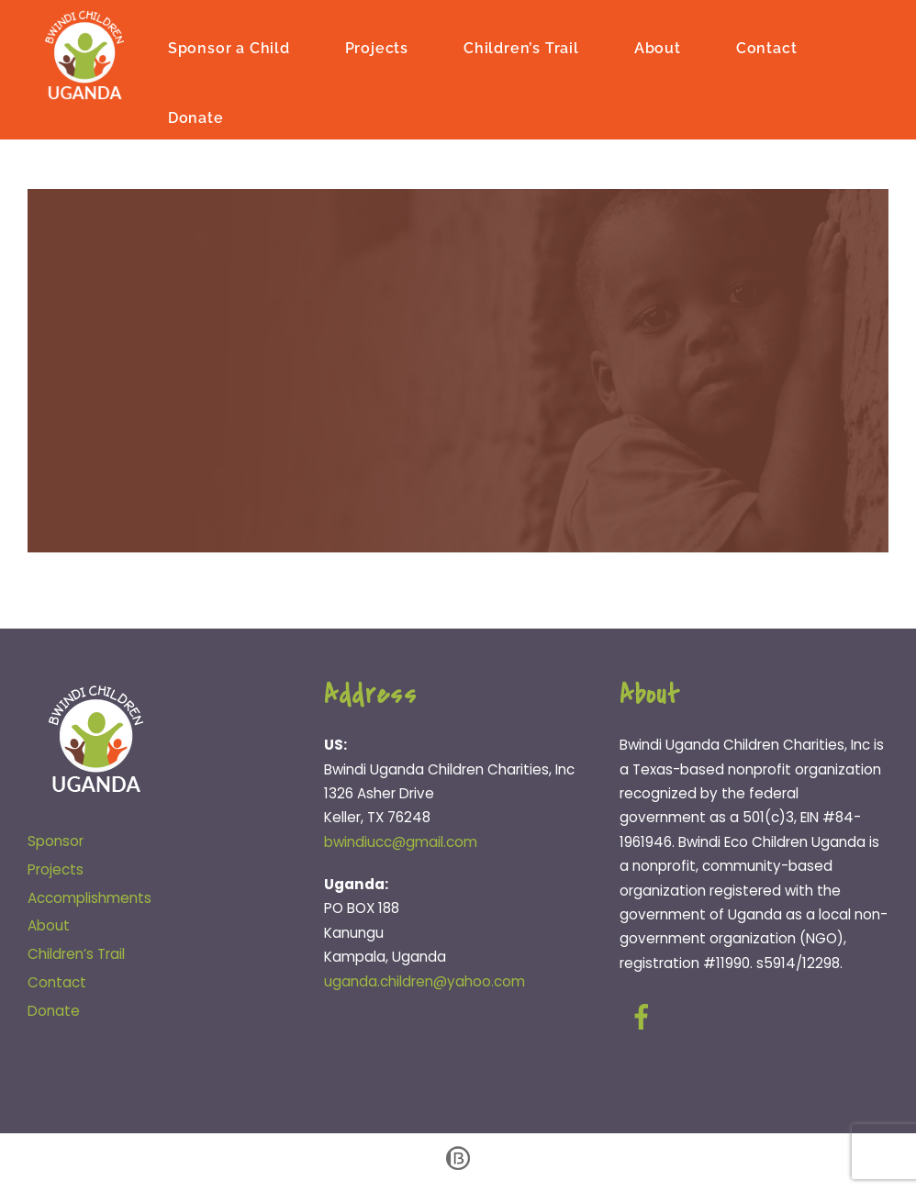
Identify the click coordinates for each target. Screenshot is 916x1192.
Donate (196, 118)
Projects (376, 48)
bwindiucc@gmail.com (400, 842)
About (657, 48)
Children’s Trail (521, 48)
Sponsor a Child (229, 48)
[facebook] (645, 1017)
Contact (767, 48)
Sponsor (56, 841)
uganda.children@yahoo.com (424, 981)
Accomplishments (89, 898)
